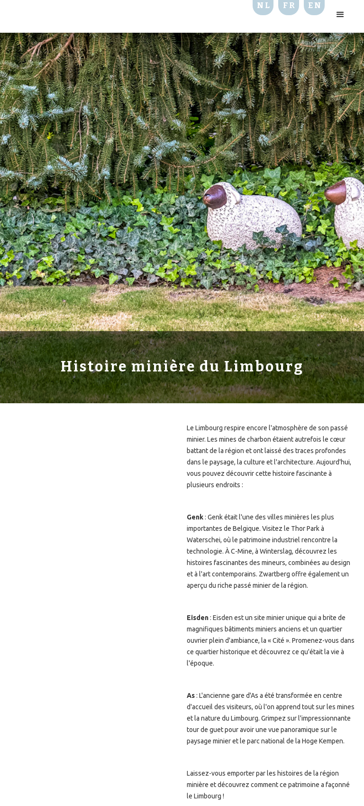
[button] (340, 14)
